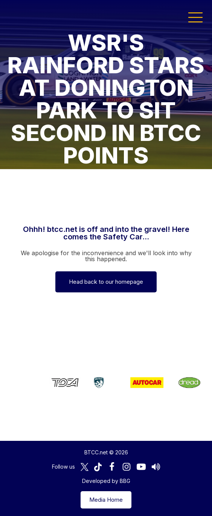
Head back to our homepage (106, 281)
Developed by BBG (106, 481)
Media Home (106, 499)
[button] (195, 17)
